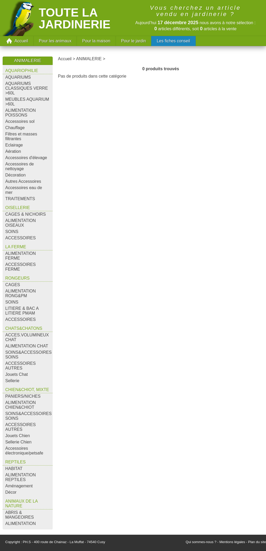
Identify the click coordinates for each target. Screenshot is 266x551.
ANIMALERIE (89, 59)
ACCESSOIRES (20, 238)
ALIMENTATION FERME (20, 255)
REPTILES (15, 462)
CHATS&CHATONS (23, 328)
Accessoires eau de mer (23, 190)
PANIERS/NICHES (23, 396)
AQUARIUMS (18, 77)
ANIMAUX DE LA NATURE (21, 503)
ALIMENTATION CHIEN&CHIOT (20, 405)
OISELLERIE (17, 207)
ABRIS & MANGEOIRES (19, 514)
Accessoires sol (20, 121)
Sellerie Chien (18, 442)
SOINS (11, 231)
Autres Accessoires (23, 181)
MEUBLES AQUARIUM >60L (27, 101)
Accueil (21, 41)
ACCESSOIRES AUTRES (20, 365)
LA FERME (15, 247)
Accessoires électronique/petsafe (24, 450)
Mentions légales (232, 542)
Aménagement (19, 486)
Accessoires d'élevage (26, 157)
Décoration (15, 175)
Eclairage (14, 145)
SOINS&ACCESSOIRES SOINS (28, 354)
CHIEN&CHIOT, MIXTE (27, 389)
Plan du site (257, 542)
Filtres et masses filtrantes (21, 136)
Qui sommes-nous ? (201, 542)
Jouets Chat (16, 374)
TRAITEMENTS (20, 198)
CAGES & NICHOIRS (25, 214)
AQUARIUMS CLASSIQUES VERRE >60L (26, 88)
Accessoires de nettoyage (19, 166)
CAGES (12, 284)
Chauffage (15, 127)
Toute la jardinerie (75, 18)
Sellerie (12, 380)
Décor (11, 492)
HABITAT (13, 468)
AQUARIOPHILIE (21, 70)
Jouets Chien (17, 435)
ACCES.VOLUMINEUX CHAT (27, 337)
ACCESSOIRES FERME (20, 266)
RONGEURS (17, 278)
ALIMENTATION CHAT (26, 346)
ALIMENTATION (20, 523)
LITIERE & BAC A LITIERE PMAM (21, 310)
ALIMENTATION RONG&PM (20, 293)
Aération (13, 151)
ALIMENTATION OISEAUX (20, 223)
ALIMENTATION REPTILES (20, 477)
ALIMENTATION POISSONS (20, 112)
